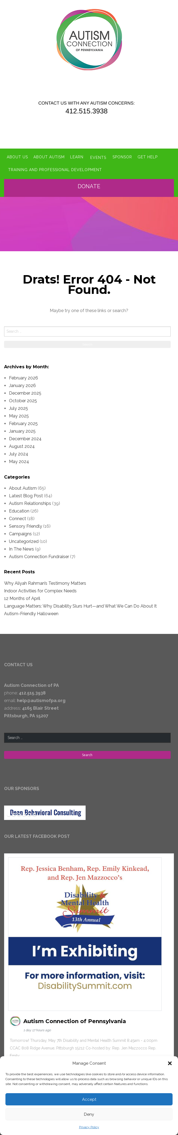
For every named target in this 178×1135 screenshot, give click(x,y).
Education (19, 509)
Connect (17, 517)
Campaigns (20, 532)
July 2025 (18, 407)
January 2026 (22, 384)
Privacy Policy (89, 1127)
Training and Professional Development (55, 168)
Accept (89, 1099)
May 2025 (19, 414)
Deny (89, 1114)
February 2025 (23, 422)
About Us (17, 156)
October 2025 (23, 399)
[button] (170, 1063)
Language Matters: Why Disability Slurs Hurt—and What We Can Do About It (80, 604)
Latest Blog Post (26, 494)
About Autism (49, 156)
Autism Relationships (30, 502)
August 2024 (22, 445)
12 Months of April (22, 597)
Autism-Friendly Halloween (31, 612)
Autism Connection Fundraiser (39, 555)
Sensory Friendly (25, 524)
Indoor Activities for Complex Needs (40, 589)
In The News (21, 547)
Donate (90, 185)
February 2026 (23, 376)
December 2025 (25, 392)
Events (98, 156)
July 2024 (18, 452)
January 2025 (22, 430)
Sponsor (123, 156)
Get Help (148, 156)
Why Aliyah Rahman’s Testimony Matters (45, 581)
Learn (76, 156)
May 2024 (19, 460)
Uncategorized (24, 540)
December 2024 (25, 437)
